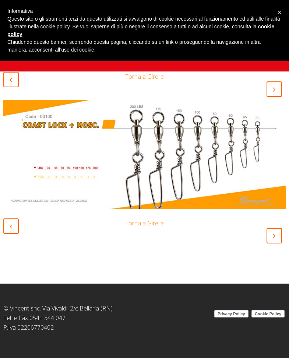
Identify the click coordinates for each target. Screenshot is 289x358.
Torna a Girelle (144, 77)
